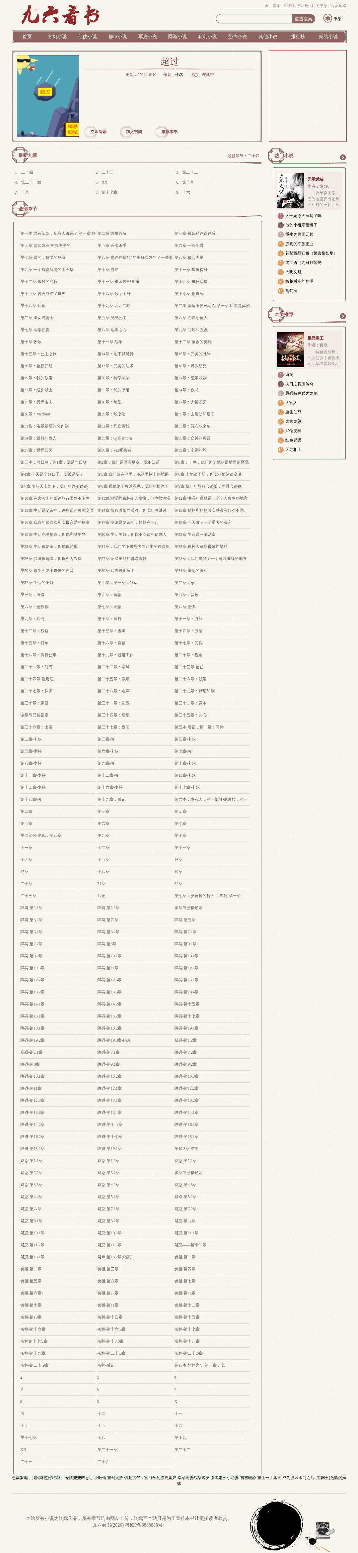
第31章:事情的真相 (191, 570)
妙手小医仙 (96, 1477)
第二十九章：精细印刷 (194, 691)
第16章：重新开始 (36, 366)
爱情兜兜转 (75, 1477)
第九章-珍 (106, 763)
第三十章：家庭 (34, 703)
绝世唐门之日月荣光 (303, 262)
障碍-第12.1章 (186, 968)
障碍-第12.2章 (32, 980)
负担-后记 (106, 1365)
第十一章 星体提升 (191, 269)
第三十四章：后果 (113, 715)
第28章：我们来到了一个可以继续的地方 (210, 558)
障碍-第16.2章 (109, 1016)
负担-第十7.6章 (110, 1341)
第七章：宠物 (109, 606)
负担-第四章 (185, 1269)
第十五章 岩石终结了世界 (43, 293)
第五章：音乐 (186, 594)
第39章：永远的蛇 (190, 450)
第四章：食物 (109, 594)
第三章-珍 (106, 739)
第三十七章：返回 (113, 727)
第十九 (188, 182)
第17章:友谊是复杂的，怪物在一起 (128, 522)
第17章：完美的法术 (115, 366)
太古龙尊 (293, 421)
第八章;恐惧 (185, 606)
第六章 (103, 823)
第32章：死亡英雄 (113, 426)
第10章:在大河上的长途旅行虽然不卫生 (55, 498)
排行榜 (298, 36)
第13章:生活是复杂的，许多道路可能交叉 (57, 510)
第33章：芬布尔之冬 (192, 426)
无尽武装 (315, 179)
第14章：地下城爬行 (115, 354)
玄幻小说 (57, 36)
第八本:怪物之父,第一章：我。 (201, 1365)
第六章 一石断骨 (189, 245)
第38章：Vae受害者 (114, 450)
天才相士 (293, 449)
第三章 (103, 811)
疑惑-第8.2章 (108, 1221)
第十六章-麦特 (110, 787)
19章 (178, 871)
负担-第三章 (108, 1269)
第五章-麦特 (31, 751)
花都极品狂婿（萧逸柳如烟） (311, 253)
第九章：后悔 (32, 618)
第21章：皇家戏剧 (190, 378)
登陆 (288, 5)
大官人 (291, 402)
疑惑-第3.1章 (108, 1172)
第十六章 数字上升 (114, 293)
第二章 (26, 811)
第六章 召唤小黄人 (191, 317)
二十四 (253, 156)
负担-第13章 (31, 1317)
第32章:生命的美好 (37, 582)
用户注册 (301, 5)
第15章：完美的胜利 (192, 354)
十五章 (103, 859)
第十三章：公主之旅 (38, 354)
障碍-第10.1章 (109, 956)
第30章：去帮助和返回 (194, 414)
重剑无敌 (115, 1477)
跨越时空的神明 (299, 281)
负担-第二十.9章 (34, 1365)
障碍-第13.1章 (186, 980)
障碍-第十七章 (187, 1016)
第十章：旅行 (109, 618)
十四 (24, 1425)
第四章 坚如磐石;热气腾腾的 (45, 245)
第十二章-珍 (108, 775)
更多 (342, 157)
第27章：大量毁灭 (190, 402)
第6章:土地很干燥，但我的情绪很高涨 (208, 474)
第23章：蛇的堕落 (113, 390)
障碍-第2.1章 (31, 907)
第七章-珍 (183, 751)
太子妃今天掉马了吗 (303, 215)
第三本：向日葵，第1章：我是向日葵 (53, 462)
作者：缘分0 (318, 186)
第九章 (103, 835)
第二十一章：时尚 (36, 667)
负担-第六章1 (32, 1293)
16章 (178, 859)
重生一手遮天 (269, 1477)
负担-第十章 (31, 1305)
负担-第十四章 (110, 1317)
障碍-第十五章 (187, 1004)
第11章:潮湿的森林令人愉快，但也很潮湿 (134, 498)
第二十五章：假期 (113, 679)
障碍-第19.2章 (32, 1040)
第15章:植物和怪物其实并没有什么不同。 (211, 510)
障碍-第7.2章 (31, 944)
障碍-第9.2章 (31, 956)
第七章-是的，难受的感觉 (43, 257)
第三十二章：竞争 (190, 703)
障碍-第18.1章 (32, 1028)
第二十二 (190, 172)
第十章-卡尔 (185, 763)
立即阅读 (98, 131)
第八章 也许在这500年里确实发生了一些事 (135, 257)
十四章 (26, 859)
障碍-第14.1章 (32, 1004)
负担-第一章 (185, 1257)
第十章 (180, 835)
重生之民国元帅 (299, 234)
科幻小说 (207, 36)
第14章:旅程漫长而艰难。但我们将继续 (132, 510)
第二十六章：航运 (190, 679)
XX (104, 182)
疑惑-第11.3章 (109, 1245)
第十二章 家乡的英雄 (193, 341)
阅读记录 (339, 5)
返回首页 (273, 5)
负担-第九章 (185, 1293)
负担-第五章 (31, 1281)
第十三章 (182, 847)
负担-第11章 (108, 1305)
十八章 (103, 871)
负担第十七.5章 (34, 1341)
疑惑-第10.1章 (32, 1233)
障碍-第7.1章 (185, 932)
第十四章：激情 (188, 630)
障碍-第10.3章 (32, 968)
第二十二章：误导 (113, 667)
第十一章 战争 (110, 341)
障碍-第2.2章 (108, 907)
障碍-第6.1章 (31, 932)
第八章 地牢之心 (112, 329)
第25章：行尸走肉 (36, 402)
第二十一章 (31, 182)
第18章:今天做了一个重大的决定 (203, 522)
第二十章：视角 (188, 655)
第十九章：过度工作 (115, 655)
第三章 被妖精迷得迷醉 (195, 233)
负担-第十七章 (187, 1329)
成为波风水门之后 (298, 1477)
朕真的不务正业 (299, 243)
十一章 (26, 847)
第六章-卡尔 (108, 751)
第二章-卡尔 (31, 739)
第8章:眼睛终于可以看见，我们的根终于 (133, 486)
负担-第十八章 (187, 1341)
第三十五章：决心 (190, 715)
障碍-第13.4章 (186, 992)
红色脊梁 (293, 440)
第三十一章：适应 (113, 703)
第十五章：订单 (34, 643)
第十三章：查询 (111, 630)
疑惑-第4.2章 (108, 1184)
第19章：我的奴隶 (36, 378)
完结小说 (328, 36)
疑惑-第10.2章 (109, 1233)
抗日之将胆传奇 (299, 384)
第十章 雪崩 (108, 269)
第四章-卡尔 (185, 739)
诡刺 (289, 374)
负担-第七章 (185, 1281)
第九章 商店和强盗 (191, 329)
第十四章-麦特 (33, 787)
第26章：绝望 (109, 402)
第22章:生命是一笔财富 (195, 534)
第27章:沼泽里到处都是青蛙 (122, 558)
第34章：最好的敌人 (38, 438)
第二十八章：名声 (113, 691)
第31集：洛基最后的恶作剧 (44, 426)
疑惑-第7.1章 (108, 1208)
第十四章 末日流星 (191, 281)
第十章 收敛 (31, 341)
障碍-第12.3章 (109, 980)
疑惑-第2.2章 (31, 1172)
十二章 (103, 847)
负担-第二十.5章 (111, 1353)
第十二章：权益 (34, 630)
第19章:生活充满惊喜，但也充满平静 (53, 534)
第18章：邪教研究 (190, 366)
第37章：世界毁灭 (36, 450)
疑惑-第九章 (185, 1221)
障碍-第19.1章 (186, 1028)
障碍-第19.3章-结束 (114, 1040)
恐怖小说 (237, 36)
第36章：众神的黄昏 (192, 438)
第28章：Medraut (35, 414)
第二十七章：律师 (36, 691)
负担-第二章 (31, 1269)
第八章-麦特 (31, 763)
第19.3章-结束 (186, 1148)
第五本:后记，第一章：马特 (199, 727)
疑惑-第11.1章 (186, 1233)
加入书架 (134, 131)
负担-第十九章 (33, 1353)
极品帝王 (315, 338)
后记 (101, 895)
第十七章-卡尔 (187, 787)
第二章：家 (184, 582)
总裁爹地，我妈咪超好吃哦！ (38, 1477)
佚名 (179, 74)
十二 (101, 1413)
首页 (27, 36)
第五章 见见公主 (112, 317)
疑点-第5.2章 (185, 1196)
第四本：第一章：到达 (117, 582)
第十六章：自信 (111, 643)
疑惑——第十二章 (190, 1245)
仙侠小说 (87, 36)
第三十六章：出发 (36, 727)
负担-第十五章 (187, 1317)
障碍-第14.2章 (109, 1004)
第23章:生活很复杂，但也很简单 (49, 546)
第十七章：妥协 (188, 643)
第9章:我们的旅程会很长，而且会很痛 (208, 486)
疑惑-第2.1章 (31, 1052)
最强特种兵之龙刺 (301, 393)
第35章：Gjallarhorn (114, 438)
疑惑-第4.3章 (185, 1184)
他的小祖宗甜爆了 (301, 225)
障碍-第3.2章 (31, 919)
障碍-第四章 (108, 919)
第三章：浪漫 (32, 594)
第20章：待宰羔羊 (113, 378)
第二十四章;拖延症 (37, 679)
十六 (186, 192)
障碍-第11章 (108, 968)
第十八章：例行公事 (38, 655)
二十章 (26, 883)
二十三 (107, 172)
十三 (178, 1413)
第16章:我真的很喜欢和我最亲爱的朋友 (55, 522)
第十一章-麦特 (33, 775)
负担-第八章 (108, 1293)
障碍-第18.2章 (109, 1028)
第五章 (26, 823)
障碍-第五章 (185, 919)
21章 (101, 883)
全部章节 (27, 208)
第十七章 (109, 192)
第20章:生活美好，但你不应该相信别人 (132, 534)
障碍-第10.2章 (186, 956)
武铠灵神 (293, 430)
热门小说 (284, 155)
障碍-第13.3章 (109, 992)
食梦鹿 (291, 290)
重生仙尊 (293, 412)
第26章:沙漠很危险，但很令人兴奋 (51, 558)
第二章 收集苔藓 (112, 233)
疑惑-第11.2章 (32, 1245)
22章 (178, 883)
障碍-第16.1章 (32, 1016)
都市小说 (117, 36)
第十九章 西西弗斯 (114, 305)
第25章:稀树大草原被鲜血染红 (201, 546)
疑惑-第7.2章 (185, 1208)
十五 (101, 1425)
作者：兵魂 (317, 345)
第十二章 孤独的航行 (39, 281)
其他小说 (268, 36)
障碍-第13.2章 (32, 992)
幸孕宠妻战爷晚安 (193, 1477)
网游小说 (177, 36)
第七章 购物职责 (35, 329)
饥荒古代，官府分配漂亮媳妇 (150, 1477)
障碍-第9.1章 (185, 944)
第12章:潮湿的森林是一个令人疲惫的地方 (211, 498)
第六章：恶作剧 (34, 606)
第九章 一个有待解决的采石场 (47, 269)
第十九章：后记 (111, 799)
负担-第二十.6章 (188, 1353)
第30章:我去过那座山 (116, 570)
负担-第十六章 (33, 1329)
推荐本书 (169, 131)
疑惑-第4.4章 (31, 1196)
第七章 (180, 823)
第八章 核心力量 (189, 257)
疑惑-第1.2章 (185, 1040)
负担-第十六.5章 (111, 1329)
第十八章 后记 (33, 305)
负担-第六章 (108, 1281)
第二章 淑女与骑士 (37, 317)
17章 (24, 871)
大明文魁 (293, 272)
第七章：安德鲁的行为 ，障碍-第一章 (207, 895)
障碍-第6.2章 (108, 932)
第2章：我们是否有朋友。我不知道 (128, 462)
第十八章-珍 (31, 799)
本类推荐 (284, 314)
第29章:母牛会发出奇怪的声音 (47, 570)
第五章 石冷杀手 (112, 245)
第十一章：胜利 (188, 618)
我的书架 (319, 5)
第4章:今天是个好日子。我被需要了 (52, 474)
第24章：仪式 (186, 390)
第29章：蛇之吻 (111, 414)
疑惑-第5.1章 (108, 1196)
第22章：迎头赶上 (36, 390)
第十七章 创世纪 (189, 293)
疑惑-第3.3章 (31, 1184)
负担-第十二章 (187, 1305)
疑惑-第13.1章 (32, 1257)
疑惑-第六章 (31, 1208)
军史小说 (147, 36)
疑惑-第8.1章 (31, 1221)
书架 (338, 18)
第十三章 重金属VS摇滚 (118, 281)
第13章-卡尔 (185, 775)
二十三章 (28, 895)
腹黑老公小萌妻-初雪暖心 (233, 1477)
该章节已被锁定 (34, 715)
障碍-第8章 (107, 944)
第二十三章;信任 (189, 667)
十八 (25, 192)
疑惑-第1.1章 (31, 1160)
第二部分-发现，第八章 (41, 835)
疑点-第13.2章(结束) (115, 1257)
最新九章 (27, 155)
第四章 (180, 811)
